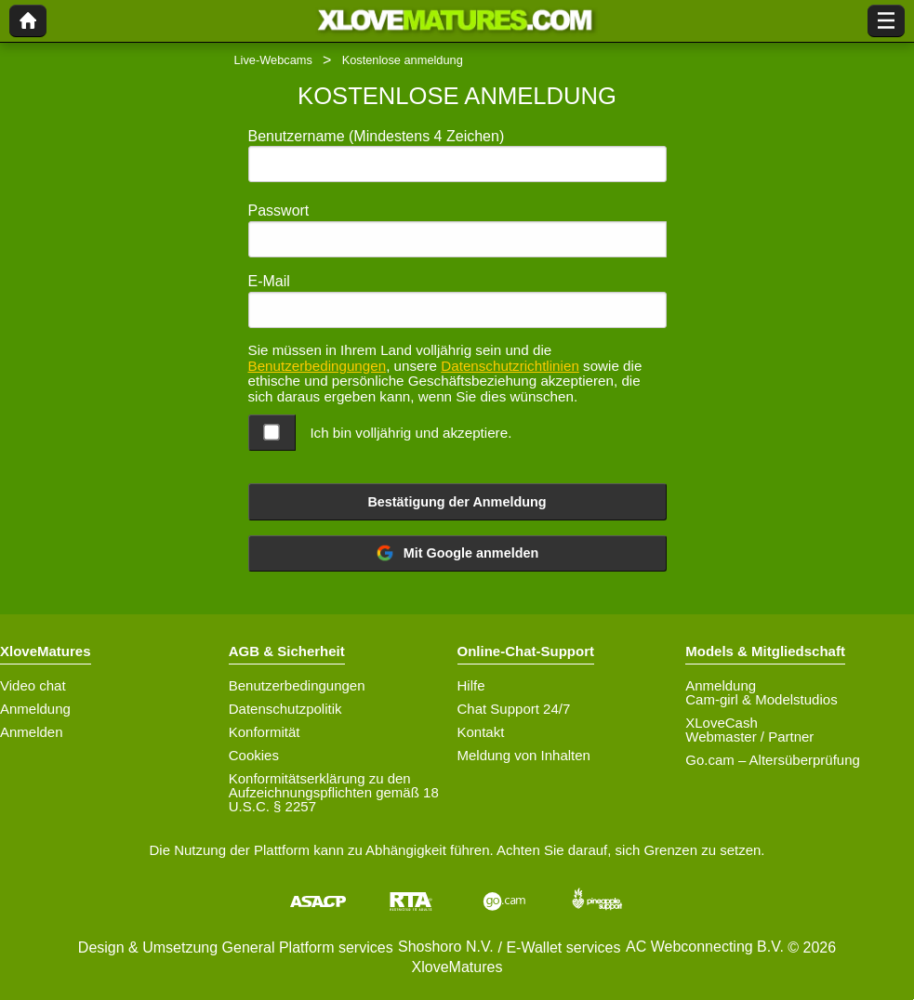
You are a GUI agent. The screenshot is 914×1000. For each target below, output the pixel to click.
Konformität (264, 732)
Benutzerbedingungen (317, 366)
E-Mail (269, 281)
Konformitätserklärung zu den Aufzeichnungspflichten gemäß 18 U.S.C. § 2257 (334, 792)
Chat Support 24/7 (514, 709)
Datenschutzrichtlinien (510, 366)
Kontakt (481, 732)
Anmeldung (35, 709)
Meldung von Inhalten (523, 755)
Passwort (279, 210)
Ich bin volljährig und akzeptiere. (410, 433)
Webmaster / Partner (749, 736)
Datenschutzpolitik (285, 709)
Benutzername (376, 136)
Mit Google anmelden (457, 553)
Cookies (254, 755)
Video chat (33, 685)
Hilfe (471, 685)
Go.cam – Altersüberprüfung (772, 760)
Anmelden (31, 732)
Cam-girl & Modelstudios (761, 699)
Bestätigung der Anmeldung (456, 501)
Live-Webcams (273, 60)
